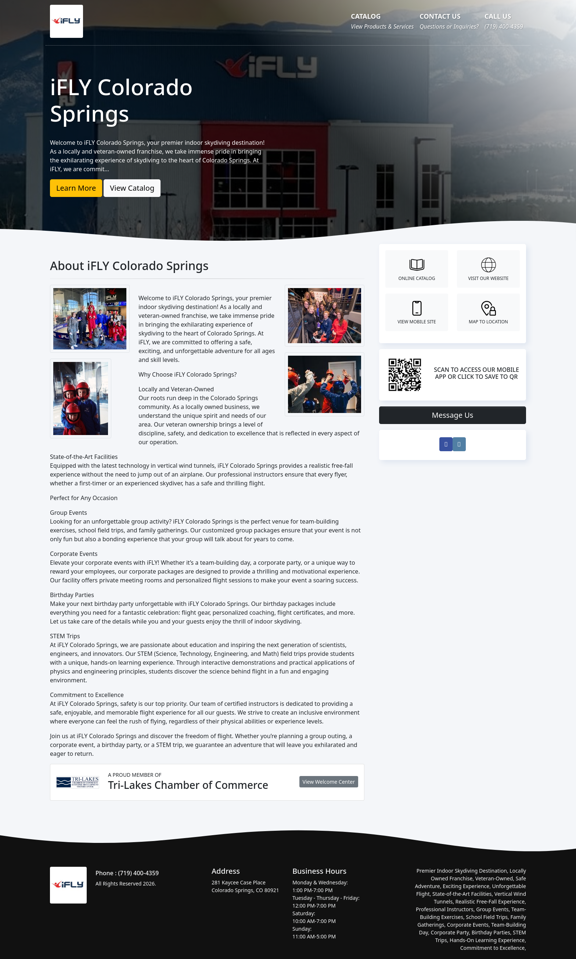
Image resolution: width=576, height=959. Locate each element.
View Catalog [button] (132, 188)
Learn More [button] (76, 188)
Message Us (453, 415)
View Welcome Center (329, 781)
